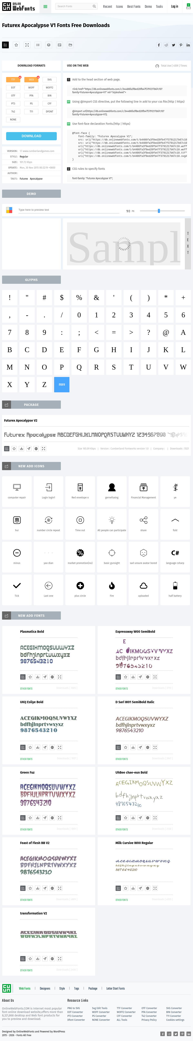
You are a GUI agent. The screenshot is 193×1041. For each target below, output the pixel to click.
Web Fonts (24, 988)
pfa (31, 95)
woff (31, 87)
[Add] (5, 45)
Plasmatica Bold (32, 632)
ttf (13, 79)
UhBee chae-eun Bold (131, 772)
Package (92, 988)
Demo (148, 7)
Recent (107, 7)
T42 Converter (149, 1016)
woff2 (49, 87)
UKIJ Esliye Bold (32, 702)
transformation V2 (33, 913)
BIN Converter (174, 1012)
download (31, 136)
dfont (49, 111)
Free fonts (20, 7)
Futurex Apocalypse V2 (20, 420)
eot (13, 87)
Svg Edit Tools (99, 1008)
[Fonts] (70, 45)
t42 (13, 111)
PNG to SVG (73, 1008)
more (62, 385)
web (31, 79)
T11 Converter (173, 1016)
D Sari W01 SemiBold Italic (135, 702)
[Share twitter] (173, 45)
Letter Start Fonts (115, 988)
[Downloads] (21, 448)
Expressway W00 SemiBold (135, 632)
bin (49, 95)
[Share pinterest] (181, 45)
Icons (119, 7)
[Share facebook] (159, 45)
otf (13, 95)
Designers (45, 988)
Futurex (24, 178)
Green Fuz (27, 772)
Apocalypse (36, 178)
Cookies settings (175, 1019)
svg (49, 79)
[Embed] (36, 448)
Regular (24, 156)
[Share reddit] (166, 45)
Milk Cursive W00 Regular (134, 843)
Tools (159, 7)
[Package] (48, 45)
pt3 (13, 103)
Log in (174, 7)
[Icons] (59, 45)
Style (62, 988)
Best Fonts (134, 7)
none (13, 119)
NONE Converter (101, 1019)
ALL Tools (122, 1019)
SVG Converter (174, 1008)
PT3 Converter (75, 1016)
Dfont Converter (76, 1019)
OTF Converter (149, 1008)
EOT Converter (75, 1012)
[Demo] (27, 45)
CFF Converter (124, 1016)
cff (49, 103)
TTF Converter (124, 1008)
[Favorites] (16, 45)
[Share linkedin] (188, 45)
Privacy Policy (149, 1019)
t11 (31, 111)
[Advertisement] (32, 243)
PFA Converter (149, 1012)
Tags (76, 988)
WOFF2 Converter (126, 1012)
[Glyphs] (38, 45)
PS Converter (99, 1016)
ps (31, 103)
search (94, 6)
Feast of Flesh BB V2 (35, 843)
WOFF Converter (101, 1012)
